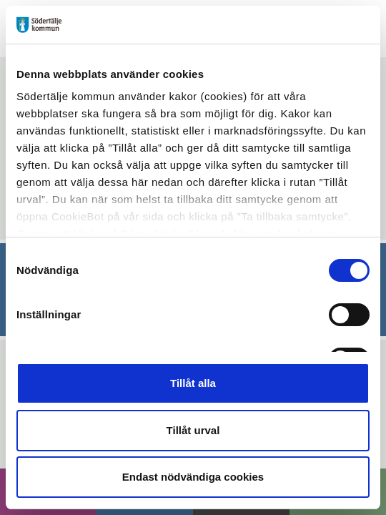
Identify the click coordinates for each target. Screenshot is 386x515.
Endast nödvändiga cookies (193, 477)
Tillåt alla (193, 383)
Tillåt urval (193, 430)
